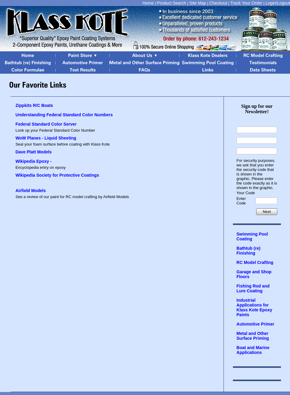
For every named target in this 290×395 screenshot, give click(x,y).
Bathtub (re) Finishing (248, 250)
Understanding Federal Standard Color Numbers (64, 114)
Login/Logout (278, 3)
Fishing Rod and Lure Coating (253, 288)
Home (148, 3)
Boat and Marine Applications (253, 350)
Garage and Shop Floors (254, 274)
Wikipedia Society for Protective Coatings (57, 175)
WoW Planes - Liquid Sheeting (45, 138)
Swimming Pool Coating (252, 236)
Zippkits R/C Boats (34, 105)
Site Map (197, 3)
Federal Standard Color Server (45, 124)
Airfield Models (30, 190)
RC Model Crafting (255, 262)
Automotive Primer (255, 324)
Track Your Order (246, 3)
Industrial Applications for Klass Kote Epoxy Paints (254, 307)
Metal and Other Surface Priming (253, 336)
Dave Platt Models (33, 151)
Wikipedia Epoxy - (33, 161)
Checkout (218, 3)
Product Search (171, 3)
